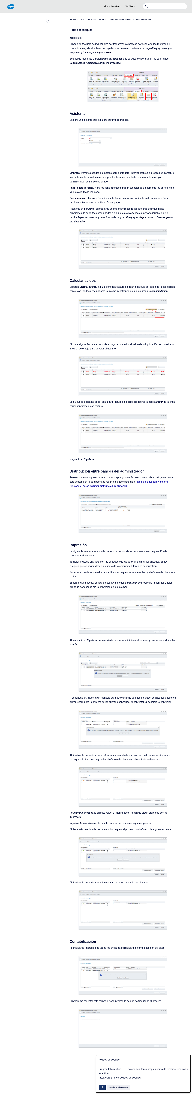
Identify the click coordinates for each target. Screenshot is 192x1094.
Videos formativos (112, 6)
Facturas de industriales (121, 19)
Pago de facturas (143, 19)
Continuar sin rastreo (118, 1087)
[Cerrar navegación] (48, 20)
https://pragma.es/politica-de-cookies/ (120, 1077)
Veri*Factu (130, 6)
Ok (102, 1087)
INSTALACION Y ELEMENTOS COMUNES (88, 19)
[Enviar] (146, 6)
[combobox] (165, 6)
